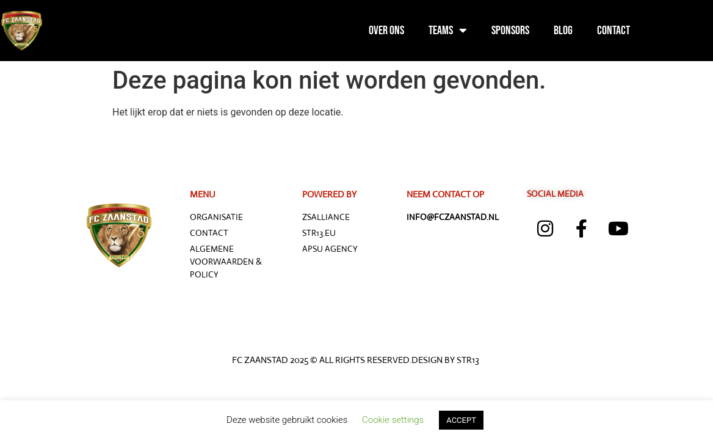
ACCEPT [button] (461, 420)
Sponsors (510, 30)
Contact (613, 30)
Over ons (386, 30)
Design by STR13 (445, 359)
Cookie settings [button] (393, 419)
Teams (448, 30)
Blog (563, 30)
